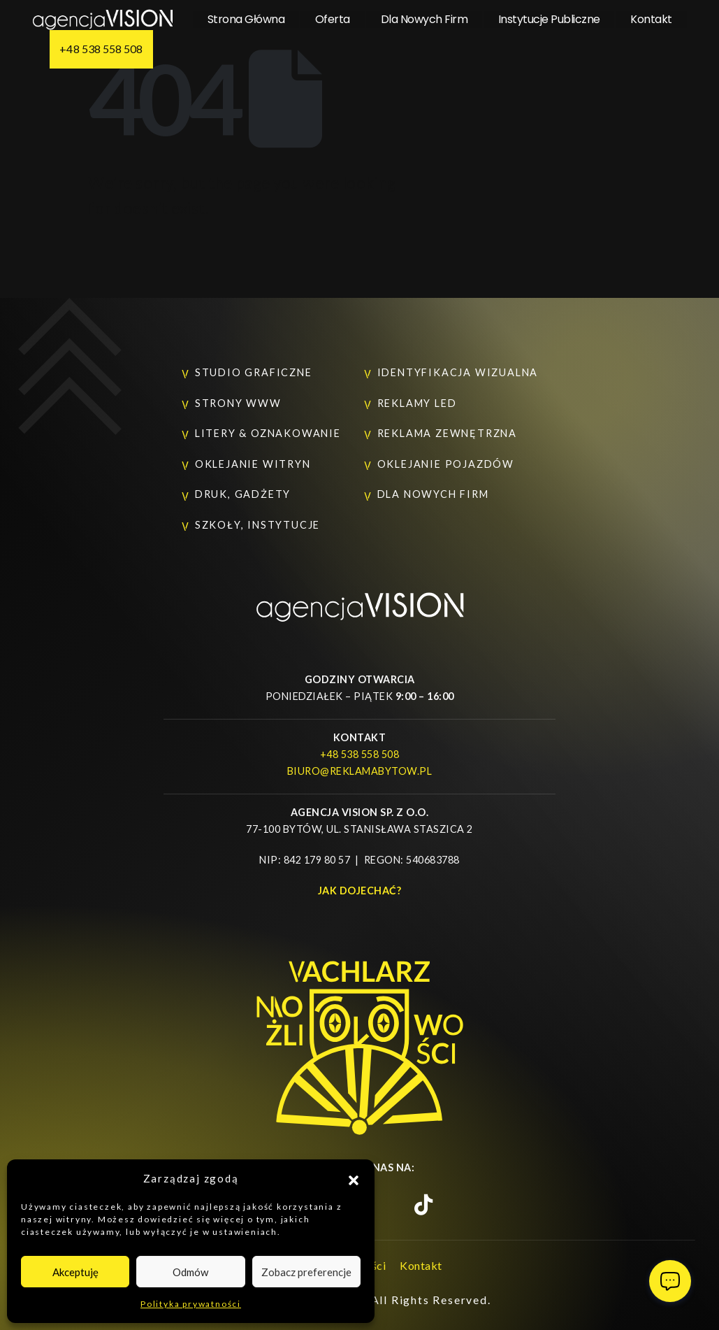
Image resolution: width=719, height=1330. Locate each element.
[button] (354, 1178)
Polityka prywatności (190, 1304)
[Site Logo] (103, 19)
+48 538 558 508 (101, 48)
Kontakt (651, 19)
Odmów (190, 1272)
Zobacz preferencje (306, 1272)
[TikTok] (423, 1204)
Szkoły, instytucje (257, 525)
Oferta (332, 19)
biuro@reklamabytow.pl (360, 771)
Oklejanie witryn (253, 464)
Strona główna (246, 19)
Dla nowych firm (424, 19)
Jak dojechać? (360, 890)
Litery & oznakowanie (268, 433)
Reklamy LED (417, 403)
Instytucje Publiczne (549, 19)
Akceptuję (75, 1272)
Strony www (238, 403)
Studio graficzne (253, 372)
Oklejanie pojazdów (445, 464)
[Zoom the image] (360, 600)
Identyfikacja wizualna (458, 372)
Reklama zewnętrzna (447, 433)
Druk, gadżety (243, 494)
